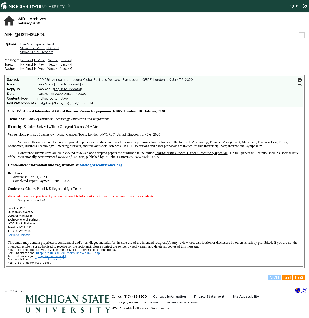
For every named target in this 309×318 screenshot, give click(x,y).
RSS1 (287, 277)
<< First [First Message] (26, 60)
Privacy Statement (209, 297)
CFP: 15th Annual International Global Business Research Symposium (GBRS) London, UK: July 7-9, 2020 (115, 80)
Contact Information (169, 297)
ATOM (274, 277)
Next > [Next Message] (53, 60)
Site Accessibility (245, 297)
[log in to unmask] (67, 84)
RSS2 (299, 277)
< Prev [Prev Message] (40, 60)
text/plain (44, 103)
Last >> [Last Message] (66, 60)
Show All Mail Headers (36, 52)
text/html (78, 103)
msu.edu (154, 302)
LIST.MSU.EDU (13, 291)
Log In (293, 6)
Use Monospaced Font (37, 44)
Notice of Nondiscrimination (182, 302)
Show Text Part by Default (39, 48)
